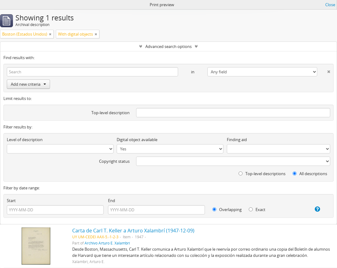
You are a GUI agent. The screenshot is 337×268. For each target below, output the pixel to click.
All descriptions (310, 173)
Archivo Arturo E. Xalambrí (107, 242)
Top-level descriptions (262, 173)
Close (330, 4)
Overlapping (227, 209)
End (111, 200)
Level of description (25, 139)
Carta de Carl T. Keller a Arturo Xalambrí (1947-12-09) (133, 230)
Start (11, 200)
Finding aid (237, 139)
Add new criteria (28, 84)
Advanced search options (168, 46)
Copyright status (114, 161)
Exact (257, 209)
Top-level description (110, 112)
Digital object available (137, 139)
